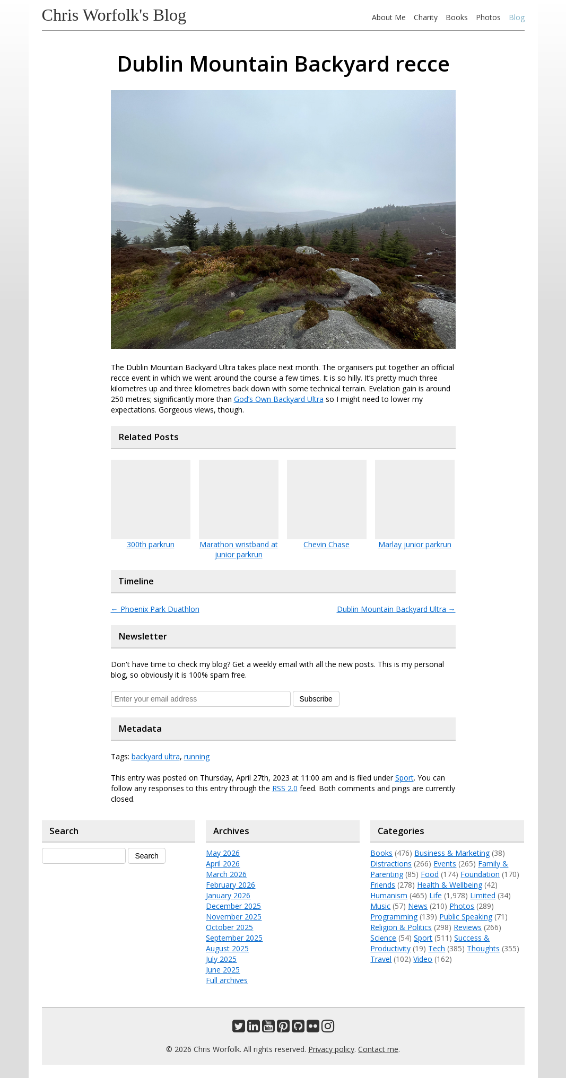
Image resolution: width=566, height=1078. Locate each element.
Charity (426, 17)
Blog (517, 17)
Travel (380, 959)
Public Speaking (465, 917)
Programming (393, 917)
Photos (488, 17)
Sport (404, 778)
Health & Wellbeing (449, 885)
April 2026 (223, 863)
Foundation (480, 874)
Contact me (378, 1049)
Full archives (227, 980)
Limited (482, 895)
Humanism (388, 895)
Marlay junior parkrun (414, 544)
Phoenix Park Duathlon (155, 609)
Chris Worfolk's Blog (114, 14)
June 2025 (223, 970)
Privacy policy (331, 1049)
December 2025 (233, 906)
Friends (382, 885)
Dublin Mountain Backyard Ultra (396, 609)
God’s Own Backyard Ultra (279, 399)
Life (435, 895)
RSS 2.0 (285, 788)
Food (430, 874)
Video (422, 959)
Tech (436, 948)
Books (457, 17)
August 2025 (227, 948)
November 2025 (234, 917)
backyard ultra (156, 756)
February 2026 (230, 885)
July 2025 (221, 959)
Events (444, 863)
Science (383, 938)
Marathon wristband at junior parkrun (238, 549)
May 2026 (223, 853)
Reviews (468, 927)
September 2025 (234, 938)
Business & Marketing (452, 853)
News (418, 906)
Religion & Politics (401, 927)
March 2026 (226, 874)
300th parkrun (151, 544)
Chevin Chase (326, 544)
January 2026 (228, 895)
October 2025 (229, 927)
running (197, 756)
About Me (389, 17)
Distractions (391, 863)
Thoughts (483, 948)
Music (380, 906)
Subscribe (316, 699)
